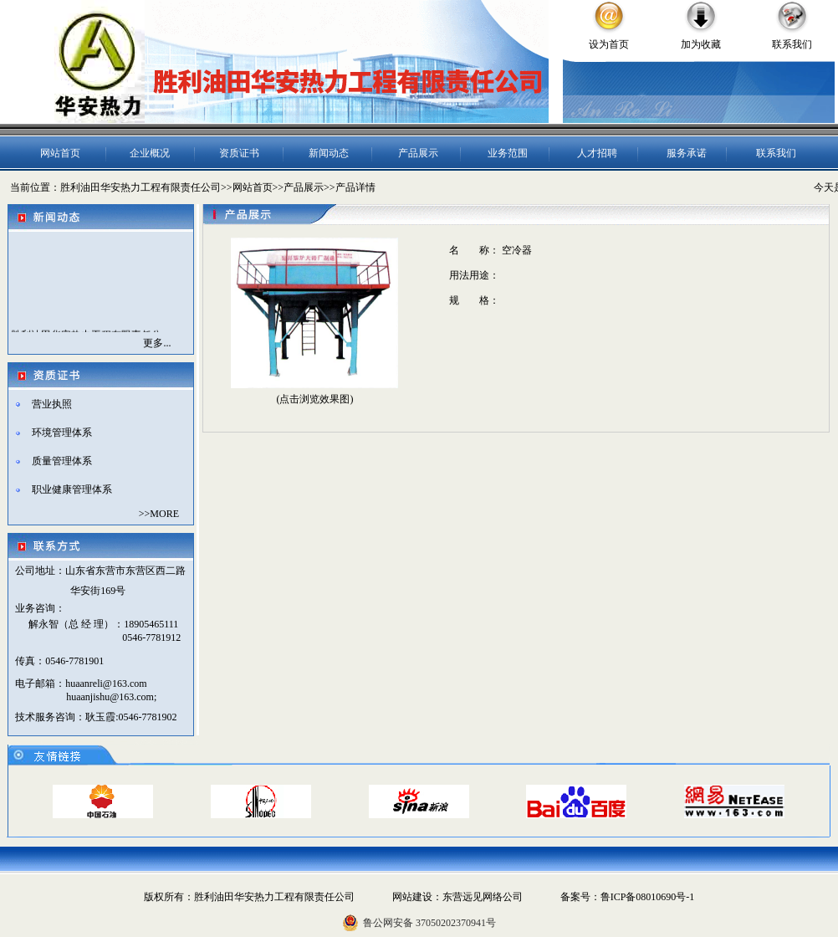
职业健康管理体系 (72, 489)
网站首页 (60, 153)
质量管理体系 (62, 461)
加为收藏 (701, 44)
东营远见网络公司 (482, 897)
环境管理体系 (62, 432)
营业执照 (52, 404)
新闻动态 (329, 153)
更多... (157, 343)
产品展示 (418, 153)
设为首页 (609, 44)
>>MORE (159, 514)
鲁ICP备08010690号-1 (647, 897)
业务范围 (508, 153)
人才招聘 (597, 153)
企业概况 (150, 153)
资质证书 (239, 153)
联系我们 (792, 44)
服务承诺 (687, 153)
